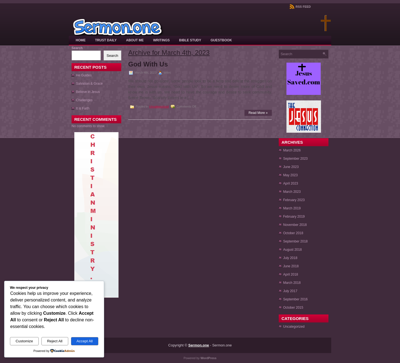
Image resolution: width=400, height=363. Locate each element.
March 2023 (292, 192)
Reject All (54, 341)
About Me (135, 40)
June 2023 (291, 167)
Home (81, 40)
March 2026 (292, 150)
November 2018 (295, 225)
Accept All (85, 341)
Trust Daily (106, 40)
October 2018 (293, 233)
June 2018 (291, 266)
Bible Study (190, 40)
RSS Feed (300, 6)
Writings (161, 40)
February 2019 (294, 216)
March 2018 (292, 283)
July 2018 (290, 258)
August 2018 (292, 250)
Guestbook (221, 40)
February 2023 (294, 200)
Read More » (258, 113)
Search (77, 48)
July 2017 (290, 291)
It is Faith (83, 108)
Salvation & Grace (89, 84)
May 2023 (290, 175)
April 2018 (290, 274)
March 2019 (292, 208)
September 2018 (295, 241)
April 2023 (290, 183)
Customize (24, 341)
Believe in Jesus (88, 92)
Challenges (84, 100)
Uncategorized (159, 106)
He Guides (84, 75)
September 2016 (295, 299)
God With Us (148, 64)
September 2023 (295, 159)
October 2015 (293, 307)
